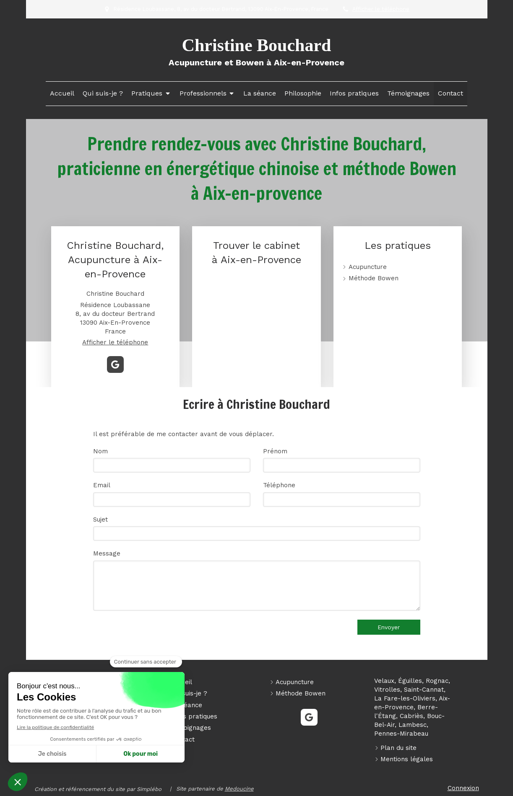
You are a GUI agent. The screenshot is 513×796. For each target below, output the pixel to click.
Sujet (100, 519)
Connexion (463, 788)
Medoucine (239, 789)
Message (106, 553)
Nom (100, 451)
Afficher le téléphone (380, 9)
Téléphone (279, 485)
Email (101, 485)
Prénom (275, 451)
